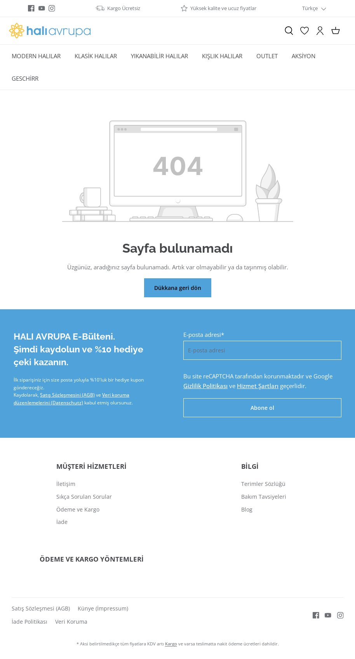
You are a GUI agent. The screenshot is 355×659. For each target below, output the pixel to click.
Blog (246, 509)
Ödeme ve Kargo (77, 509)
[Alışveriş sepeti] (335, 30)
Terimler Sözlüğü (263, 483)
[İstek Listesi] (304, 30)
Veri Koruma (71, 621)
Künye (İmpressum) (103, 608)
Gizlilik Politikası (205, 386)
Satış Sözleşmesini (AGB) (67, 395)
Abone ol (262, 407)
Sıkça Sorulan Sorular (84, 496)
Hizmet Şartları (257, 386)
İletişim (65, 483)
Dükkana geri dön (177, 287)
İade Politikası (29, 621)
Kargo (171, 644)
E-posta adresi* (203, 334)
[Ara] (289, 30)
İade (62, 521)
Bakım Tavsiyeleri (263, 496)
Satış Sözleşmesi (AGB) (41, 608)
